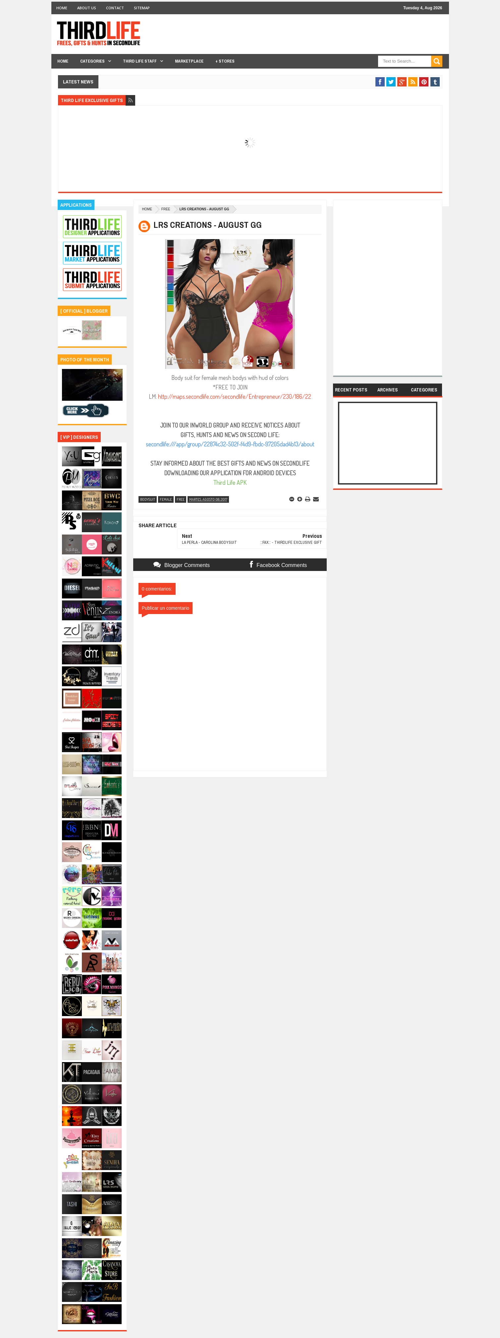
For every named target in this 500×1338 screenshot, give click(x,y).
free (165, 209)
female (166, 499)
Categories (92, 61)
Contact (115, 7)
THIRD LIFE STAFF (140, 61)
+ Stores (225, 61)
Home (61, 7)
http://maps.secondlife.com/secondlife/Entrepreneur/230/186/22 (234, 396)
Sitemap (142, 7)
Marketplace (189, 61)
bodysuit (147, 499)
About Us (86, 7)
